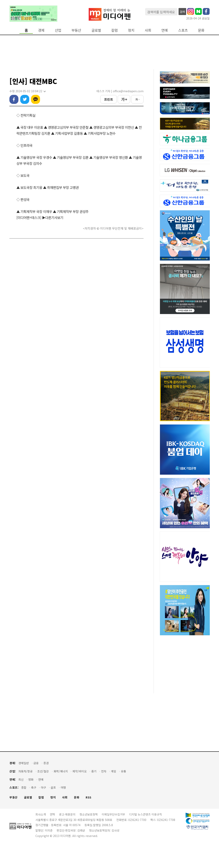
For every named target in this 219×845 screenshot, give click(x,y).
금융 (36, 763)
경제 (41, 30)
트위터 (24, 99)
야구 (43, 787)
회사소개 (40, 814)
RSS (88, 797)
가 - (137, 99)
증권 (46, 763)
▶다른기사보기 (52, 217)
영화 (30, 779)
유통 (123, 771)
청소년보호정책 (88, 814)
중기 (93, 771)
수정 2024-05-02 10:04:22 (27, 91)
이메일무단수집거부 (113, 814)
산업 (58, 30)
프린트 (108, 99)
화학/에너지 (61, 771)
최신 (21, 779)
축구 (33, 787)
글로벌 (96, 30)
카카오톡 (35, 99)
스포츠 (183, 30)
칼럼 (114, 30)
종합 (23, 787)
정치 (131, 30)
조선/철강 (43, 771)
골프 (53, 787)
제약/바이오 (79, 771)
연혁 (52, 814)
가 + (124, 99)
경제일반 (23, 763)
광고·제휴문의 (67, 814)
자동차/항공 (25, 771)
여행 (63, 787)
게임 (113, 771)
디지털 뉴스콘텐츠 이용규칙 (145, 814)
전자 (103, 771)
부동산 (76, 30)
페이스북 (13, 99)
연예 (164, 30)
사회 (148, 30)
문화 (201, 30)
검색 (182, 12)
